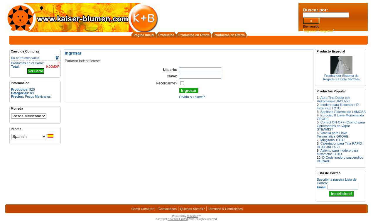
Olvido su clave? (192, 97)
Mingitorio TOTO (332, 140)
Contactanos (167, 209)
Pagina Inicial (144, 35)
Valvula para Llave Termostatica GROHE (332, 134)
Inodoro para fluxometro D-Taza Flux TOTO (338, 106)
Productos (166, 35)
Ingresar (310, 31)
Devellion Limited (178, 219)
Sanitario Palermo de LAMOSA (343, 111)
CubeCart (192, 216)
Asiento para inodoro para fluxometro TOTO (337, 152)
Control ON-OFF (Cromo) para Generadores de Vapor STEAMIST (341, 126)
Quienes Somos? (192, 209)
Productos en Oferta (194, 35)
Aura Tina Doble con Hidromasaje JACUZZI (333, 99)
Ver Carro (35, 71)
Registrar (326, 31)
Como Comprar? (143, 209)
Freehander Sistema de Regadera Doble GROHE (341, 77)
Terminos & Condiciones (225, 209)
